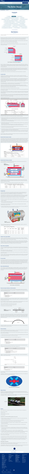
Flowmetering (3, 461)
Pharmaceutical (11, 461)
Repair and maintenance (17, 459)
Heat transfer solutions (3, 463)
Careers (23, 456)
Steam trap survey (17, 461)
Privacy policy (24, 461)
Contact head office (24, 457)
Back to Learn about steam (14, 29)
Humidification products (4, 464)
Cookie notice (24, 460)
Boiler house (3, 455)
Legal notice (23, 462)
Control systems (4, 460)
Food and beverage (11, 455)
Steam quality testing (17, 460)
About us (23, 455)
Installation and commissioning (17, 457)
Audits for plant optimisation (17, 455)
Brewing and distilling (10, 456)
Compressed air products (4, 458)
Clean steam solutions (3, 456)
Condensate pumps (4, 459)
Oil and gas (10, 460)
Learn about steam (3, 10)
